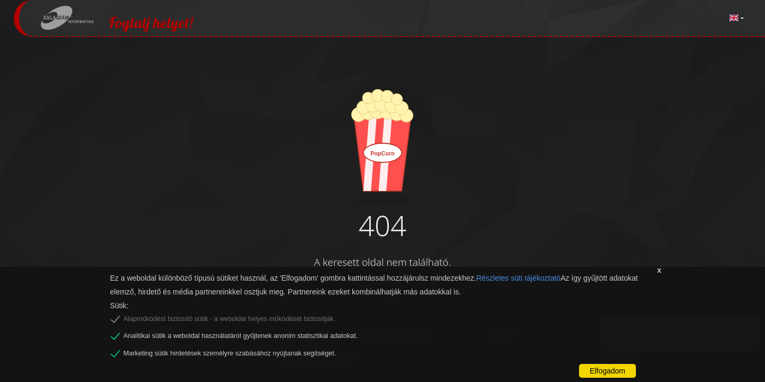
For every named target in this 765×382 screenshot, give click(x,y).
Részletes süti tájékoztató (518, 278)
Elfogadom (607, 371)
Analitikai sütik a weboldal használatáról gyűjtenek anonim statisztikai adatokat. (240, 336)
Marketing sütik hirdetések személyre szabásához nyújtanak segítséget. (229, 353)
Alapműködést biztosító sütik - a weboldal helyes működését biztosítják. (229, 319)
